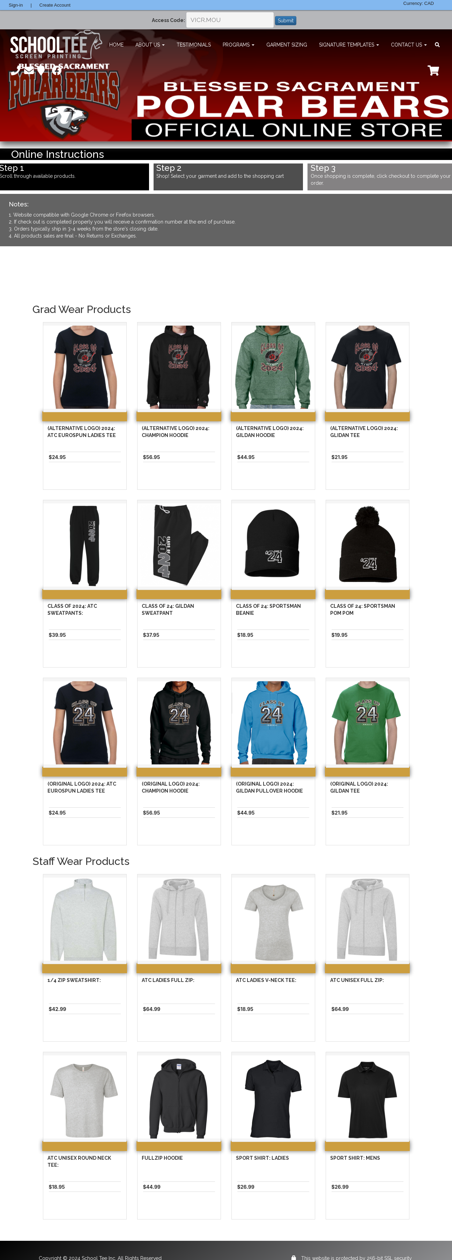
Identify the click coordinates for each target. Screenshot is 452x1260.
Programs (238, 45)
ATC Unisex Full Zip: (357, 980)
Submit (286, 20)
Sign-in (16, 5)
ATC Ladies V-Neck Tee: (266, 980)
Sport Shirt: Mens (355, 1158)
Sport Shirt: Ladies (262, 1158)
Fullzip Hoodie (162, 1158)
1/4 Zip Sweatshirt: (74, 980)
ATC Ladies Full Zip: (168, 980)
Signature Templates (349, 45)
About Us (150, 45)
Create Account (55, 5)
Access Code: (168, 20)
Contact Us (409, 45)
